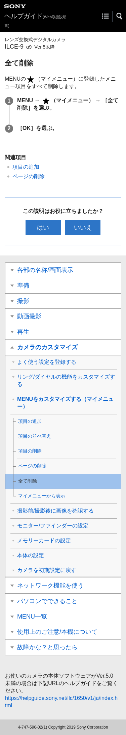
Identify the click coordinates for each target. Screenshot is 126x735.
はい (43, 227)
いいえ (83, 227)
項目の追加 (25, 167)
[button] (119, 16)
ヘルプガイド (35, 20)
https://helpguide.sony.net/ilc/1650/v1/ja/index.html (61, 701)
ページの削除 (28, 176)
